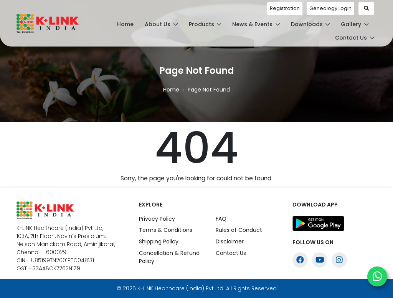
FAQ (221, 219)
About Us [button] (161, 24)
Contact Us (231, 253)
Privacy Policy (157, 219)
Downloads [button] (310, 24)
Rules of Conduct (239, 230)
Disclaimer (230, 241)
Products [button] (205, 24)
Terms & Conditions (165, 230)
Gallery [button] (354, 24)
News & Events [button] (256, 24)
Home (125, 24)
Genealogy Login (330, 8)
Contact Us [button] (354, 38)
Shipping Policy (158, 241)
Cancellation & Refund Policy (169, 257)
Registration (285, 8)
